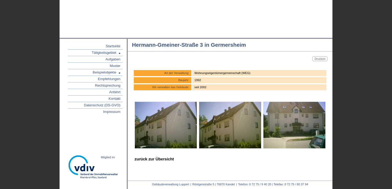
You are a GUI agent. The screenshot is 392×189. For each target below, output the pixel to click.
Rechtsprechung (107, 85)
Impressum (111, 112)
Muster (115, 66)
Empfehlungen (109, 79)
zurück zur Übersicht (154, 159)
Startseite (113, 46)
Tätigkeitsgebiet (104, 53)
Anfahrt (114, 92)
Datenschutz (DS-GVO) (102, 105)
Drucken (320, 58)
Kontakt (114, 99)
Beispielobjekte (104, 72)
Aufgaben (112, 59)
